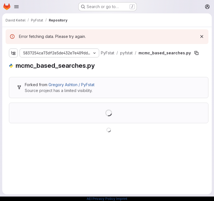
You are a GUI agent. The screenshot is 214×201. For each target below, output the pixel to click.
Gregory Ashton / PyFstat (71, 84)
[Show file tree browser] (13, 53)
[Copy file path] (196, 53)
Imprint (121, 199)
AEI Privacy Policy (101, 199)
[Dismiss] (201, 36)
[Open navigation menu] (16, 6)
